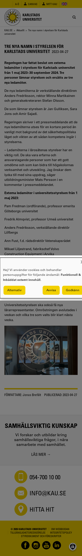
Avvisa (51, 290)
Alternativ (14, 290)
